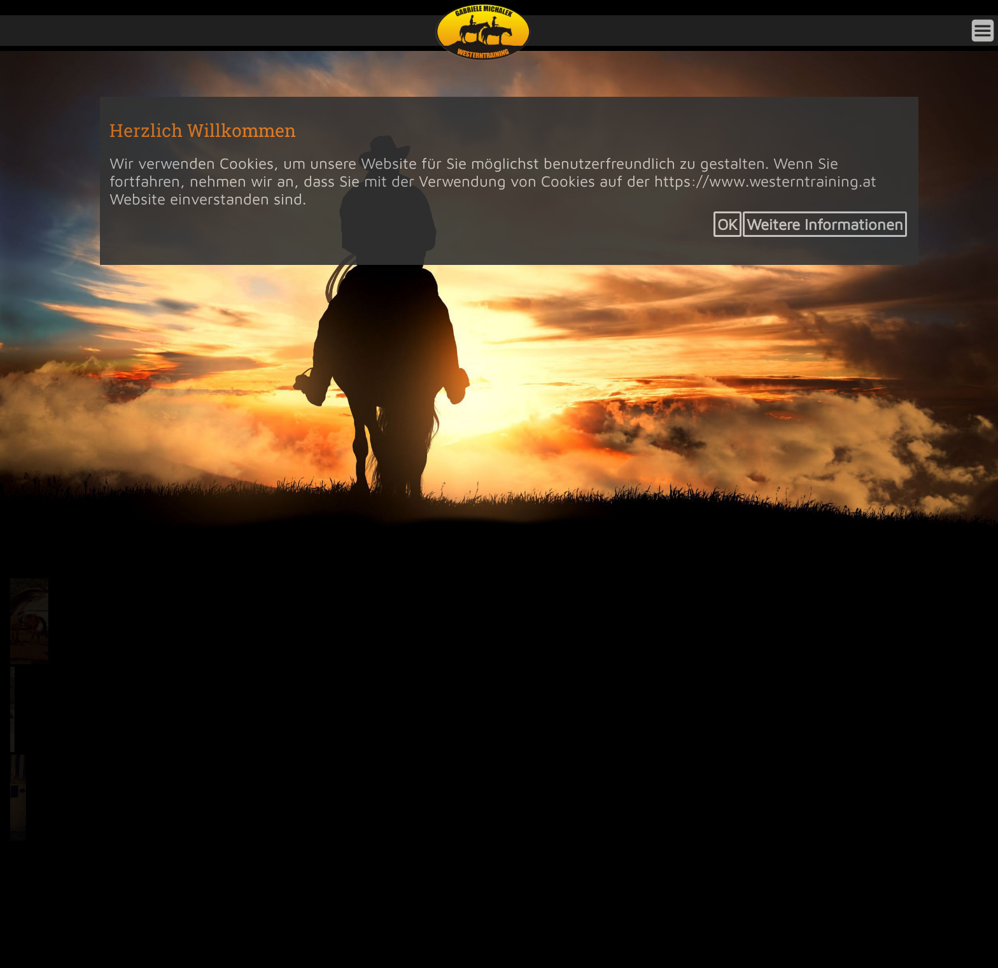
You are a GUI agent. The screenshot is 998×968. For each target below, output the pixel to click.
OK (727, 224)
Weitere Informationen (825, 224)
